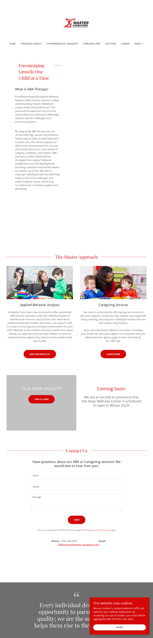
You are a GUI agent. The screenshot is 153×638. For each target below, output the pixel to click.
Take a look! (41, 399)
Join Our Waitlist (40, 354)
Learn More (113, 354)
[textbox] (76, 475)
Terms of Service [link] (103, 530)
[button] (139, 43)
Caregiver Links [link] (92, 43)
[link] (76, 23)
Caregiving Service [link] (30, 43)
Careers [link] (125, 43)
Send (76, 519)
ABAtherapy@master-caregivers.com (78, 544)
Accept (119, 631)
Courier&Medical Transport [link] (62, 43)
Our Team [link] (110, 43)
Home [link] (12, 43)
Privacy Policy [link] (86, 530)
